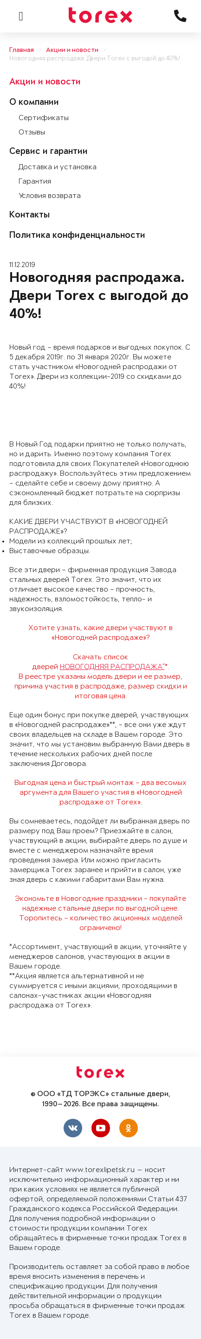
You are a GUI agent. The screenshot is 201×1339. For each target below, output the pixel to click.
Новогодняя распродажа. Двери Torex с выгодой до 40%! (94, 58)
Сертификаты (44, 118)
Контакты (29, 215)
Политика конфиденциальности (77, 236)
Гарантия (35, 181)
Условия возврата (50, 196)
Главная (21, 50)
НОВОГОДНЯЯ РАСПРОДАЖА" (112, 667)
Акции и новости (72, 50)
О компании (34, 103)
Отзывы (32, 132)
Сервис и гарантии (48, 152)
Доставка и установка (58, 167)
